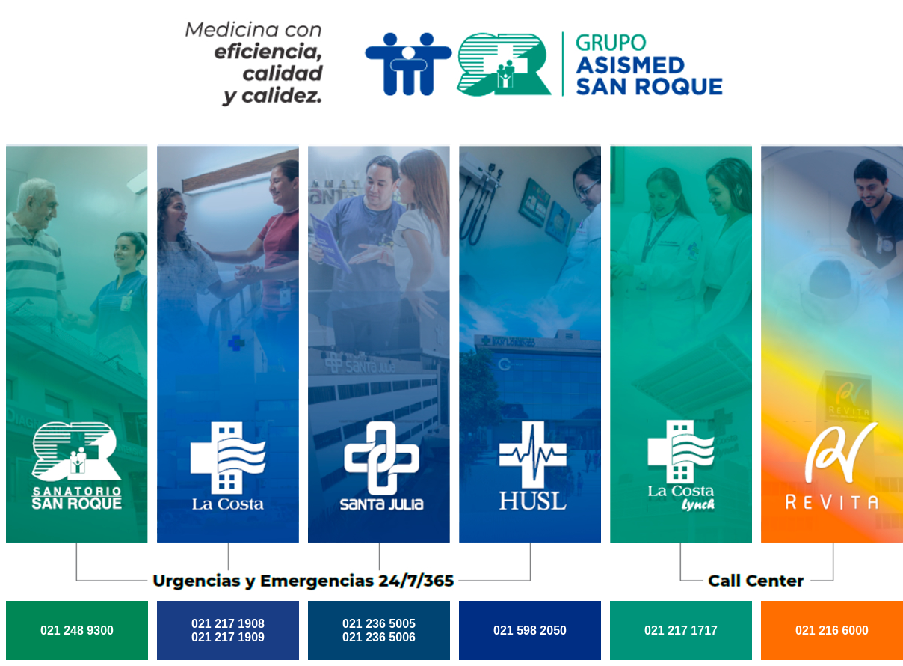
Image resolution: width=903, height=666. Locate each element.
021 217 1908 (228, 623)
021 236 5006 (379, 637)
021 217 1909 (228, 637)
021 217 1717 (681, 630)
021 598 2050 (530, 630)
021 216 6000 (832, 630)
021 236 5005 (379, 623)
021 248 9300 (77, 630)
